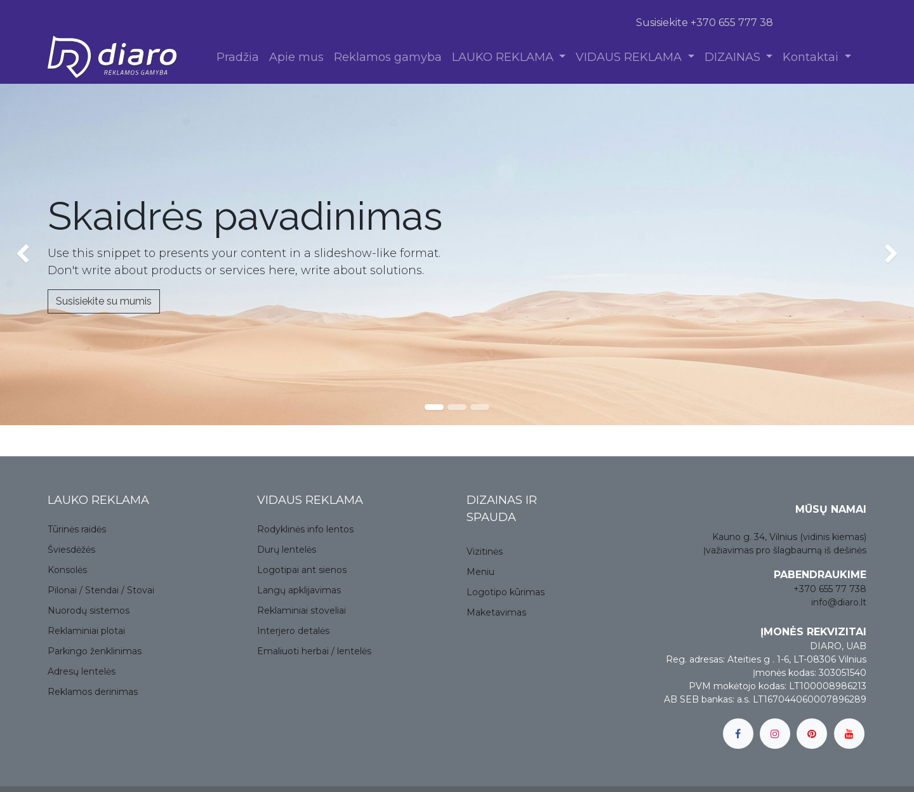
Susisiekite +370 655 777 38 (704, 22)
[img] (36, 254)
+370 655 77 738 (829, 589)
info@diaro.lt (838, 602)
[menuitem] (237, 57)
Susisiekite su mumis (104, 301)
